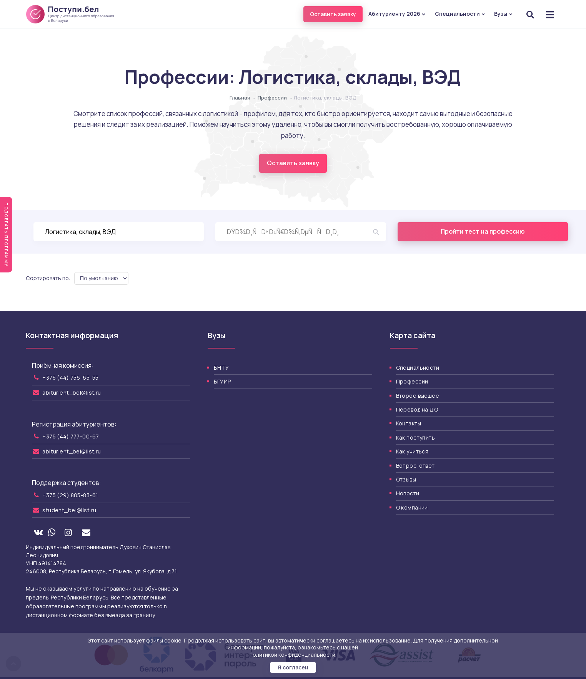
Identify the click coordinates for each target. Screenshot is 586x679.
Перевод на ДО (417, 409)
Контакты (408, 423)
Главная (240, 97)
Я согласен (293, 667)
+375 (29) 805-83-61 (70, 495)
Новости (408, 493)
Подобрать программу (6, 235)
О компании (412, 507)
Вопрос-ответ (415, 465)
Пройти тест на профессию (482, 231)
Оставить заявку (333, 14)
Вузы (503, 13)
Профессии (272, 97)
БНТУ (221, 367)
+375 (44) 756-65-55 (70, 377)
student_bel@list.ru (69, 510)
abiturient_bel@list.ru (71, 392)
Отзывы (406, 479)
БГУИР (222, 381)
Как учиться (412, 451)
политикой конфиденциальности (292, 654)
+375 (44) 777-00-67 (70, 436)
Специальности (460, 13)
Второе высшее (417, 395)
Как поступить (415, 437)
